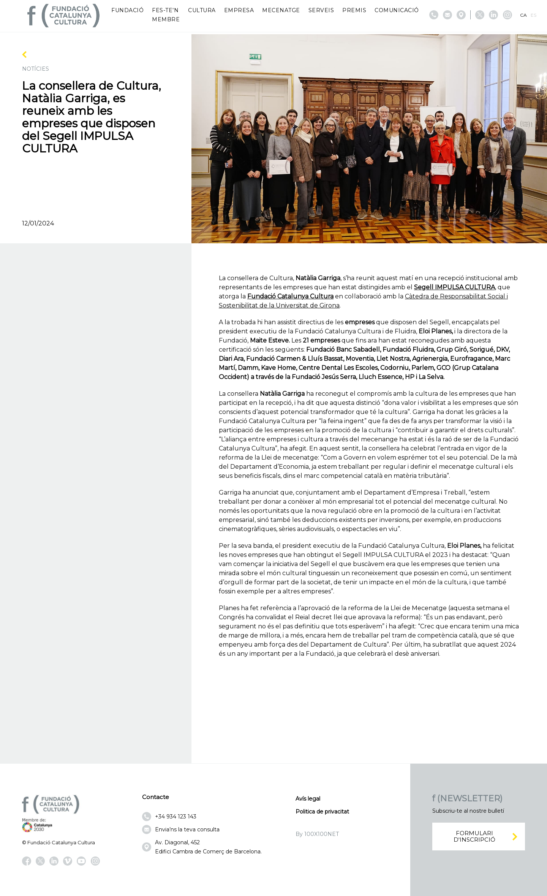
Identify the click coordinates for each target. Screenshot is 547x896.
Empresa (239, 10)
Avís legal (308, 798)
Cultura (202, 10)
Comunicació (397, 10)
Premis (354, 10)
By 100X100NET (317, 834)
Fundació (127, 10)
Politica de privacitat (322, 811)
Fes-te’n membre (166, 15)
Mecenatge (281, 10)
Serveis (321, 10)
